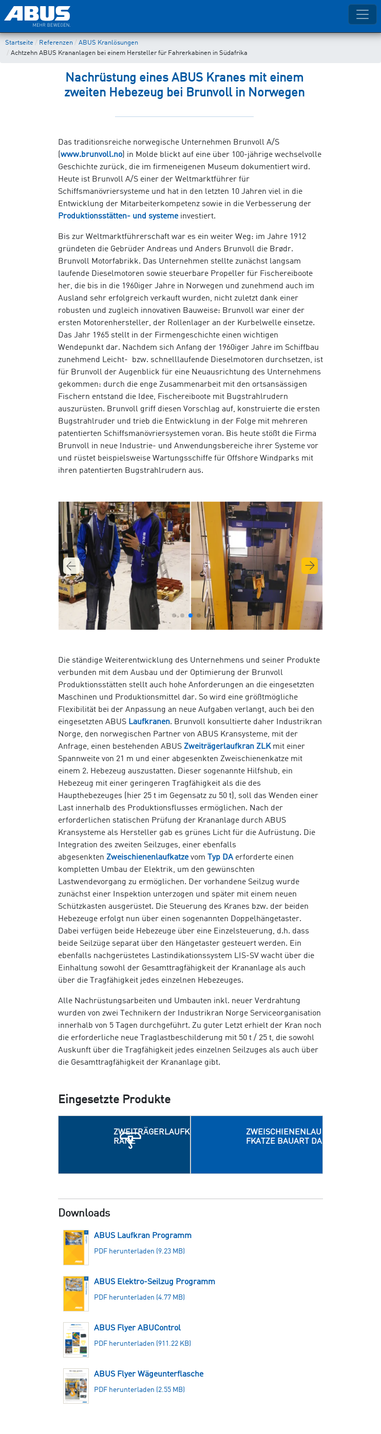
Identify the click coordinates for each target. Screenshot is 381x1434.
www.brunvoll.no (91, 155)
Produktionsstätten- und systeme (118, 216)
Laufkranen (149, 722)
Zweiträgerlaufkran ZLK (227, 747)
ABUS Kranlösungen (108, 42)
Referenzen (56, 42)
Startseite (19, 42)
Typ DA (220, 857)
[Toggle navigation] (362, 14)
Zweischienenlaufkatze (147, 857)
